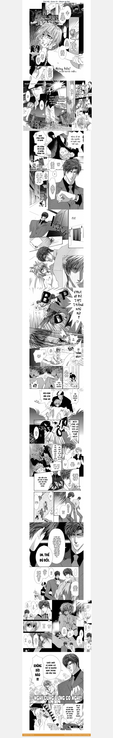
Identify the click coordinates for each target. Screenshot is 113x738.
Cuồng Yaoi (31, 734)
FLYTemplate (79, 734)
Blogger (88, 734)
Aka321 (69, 734)
